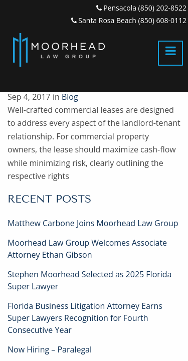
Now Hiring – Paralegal (50, 349)
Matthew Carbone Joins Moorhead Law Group (93, 223)
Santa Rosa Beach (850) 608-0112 (128, 20)
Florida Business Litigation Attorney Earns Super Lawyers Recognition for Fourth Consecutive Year (85, 317)
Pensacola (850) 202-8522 (141, 8)
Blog (70, 96)
